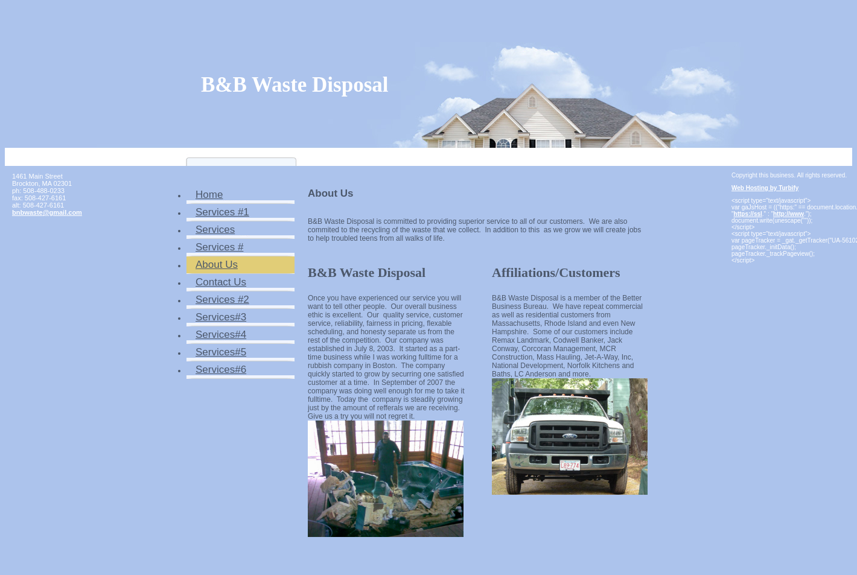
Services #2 (222, 299)
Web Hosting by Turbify (764, 188)
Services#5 (221, 352)
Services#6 (221, 369)
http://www (788, 214)
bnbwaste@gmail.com (47, 212)
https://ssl (748, 214)
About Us (217, 264)
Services (215, 229)
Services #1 (222, 212)
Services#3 (221, 317)
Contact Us (221, 282)
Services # (219, 247)
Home (209, 194)
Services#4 (221, 334)
